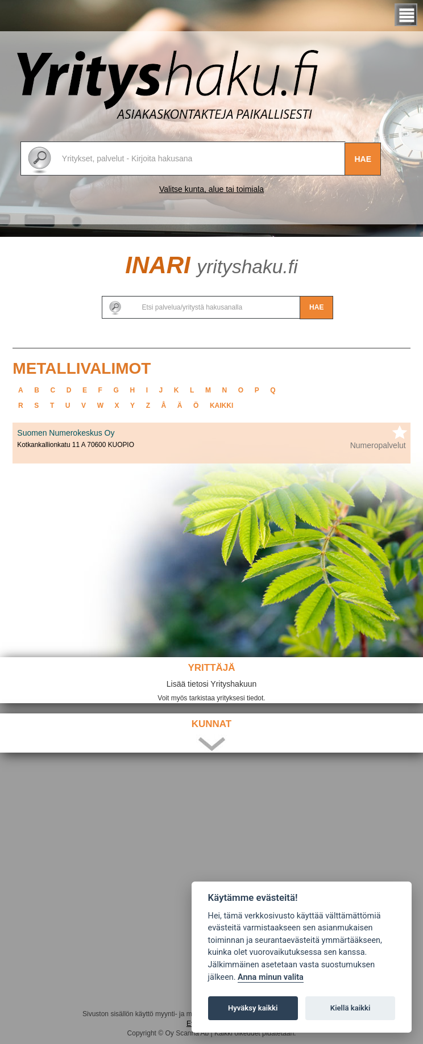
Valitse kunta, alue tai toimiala (211, 189)
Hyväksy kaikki (252, 1008)
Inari (211, 265)
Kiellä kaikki (350, 1008)
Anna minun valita (271, 977)
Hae (362, 159)
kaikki (221, 406)
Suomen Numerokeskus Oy (65, 432)
